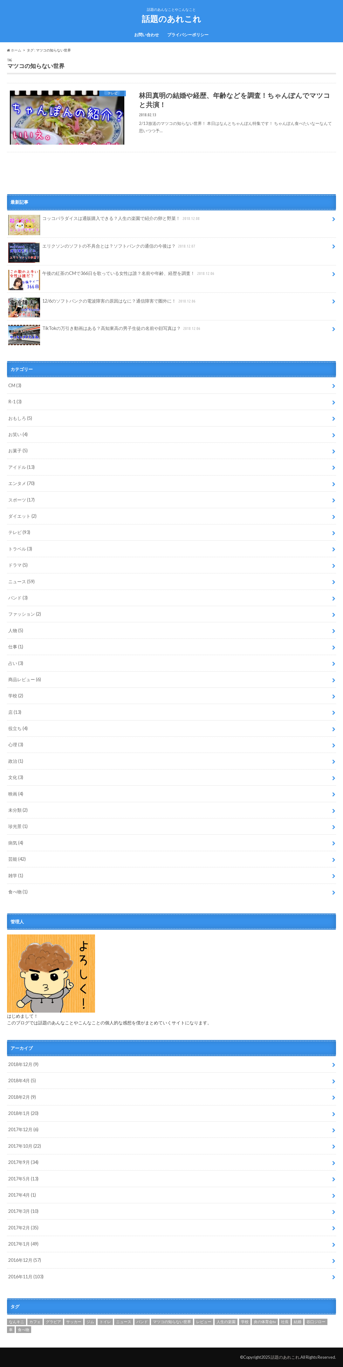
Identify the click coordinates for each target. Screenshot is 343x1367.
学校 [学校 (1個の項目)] (245, 1321)
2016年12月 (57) (24, 1260)
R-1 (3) (15, 401)
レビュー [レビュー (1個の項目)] (203, 1321)
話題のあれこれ (171, 19)
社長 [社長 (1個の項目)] (285, 1321)
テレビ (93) (19, 532)
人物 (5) (15, 630)
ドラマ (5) (18, 565)
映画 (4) (15, 793)
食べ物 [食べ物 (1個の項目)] (23, 1329)
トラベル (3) (20, 548)
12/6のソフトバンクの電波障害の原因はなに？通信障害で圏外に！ (102, 303)
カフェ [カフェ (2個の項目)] (35, 1321)
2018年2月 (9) (22, 1097)
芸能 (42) (17, 859)
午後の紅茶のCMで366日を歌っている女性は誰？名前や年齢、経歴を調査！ (112, 275)
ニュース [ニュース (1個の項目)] (123, 1321)
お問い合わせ (146, 34)
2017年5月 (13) (23, 1178)
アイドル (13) (21, 467)
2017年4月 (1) (22, 1195)
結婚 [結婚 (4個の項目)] (297, 1321)
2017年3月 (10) (23, 1211)
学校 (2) (15, 695)
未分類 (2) (18, 810)
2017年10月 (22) (24, 1146)
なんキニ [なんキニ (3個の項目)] (16, 1321)
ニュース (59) (21, 581)
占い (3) (15, 663)
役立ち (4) (18, 728)
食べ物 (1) (18, 891)
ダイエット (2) (22, 516)
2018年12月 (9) (23, 1064)
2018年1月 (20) (23, 1113)
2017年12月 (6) (23, 1129)
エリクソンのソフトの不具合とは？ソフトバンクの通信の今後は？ (102, 248)
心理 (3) (15, 744)
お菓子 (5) (18, 450)
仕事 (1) (15, 646)
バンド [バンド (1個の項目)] (142, 1321)
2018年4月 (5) (22, 1080)
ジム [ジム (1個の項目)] (90, 1321)
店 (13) (14, 712)
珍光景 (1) (18, 826)
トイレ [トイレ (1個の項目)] (105, 1321)
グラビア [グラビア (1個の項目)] (53, 1321)
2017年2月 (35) (23, 1227)
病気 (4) (15, 842)
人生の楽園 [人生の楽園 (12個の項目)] (226, 1321)
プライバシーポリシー (188, 34)
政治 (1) (15, 761)
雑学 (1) (15, 875)
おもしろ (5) (20, 418)
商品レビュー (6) (24, 679)
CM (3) (14, 385)
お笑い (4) (18, 434)
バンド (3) (18, 597)
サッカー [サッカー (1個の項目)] (73, 1321)
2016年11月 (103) (26, 1276)
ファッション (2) (24, 614)
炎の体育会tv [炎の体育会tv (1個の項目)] (265, 1321)
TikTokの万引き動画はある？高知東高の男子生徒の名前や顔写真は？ (105, 330)
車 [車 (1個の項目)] (11, 1329)
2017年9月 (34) (23, 1162)
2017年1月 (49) (23, 1244)
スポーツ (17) (21, 499)
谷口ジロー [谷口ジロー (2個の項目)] (316, 1321)
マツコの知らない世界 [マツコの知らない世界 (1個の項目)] (172, 1321)
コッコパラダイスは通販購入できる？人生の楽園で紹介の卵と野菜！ (104, 220)
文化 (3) (15, 777)
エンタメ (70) (21, 483)
